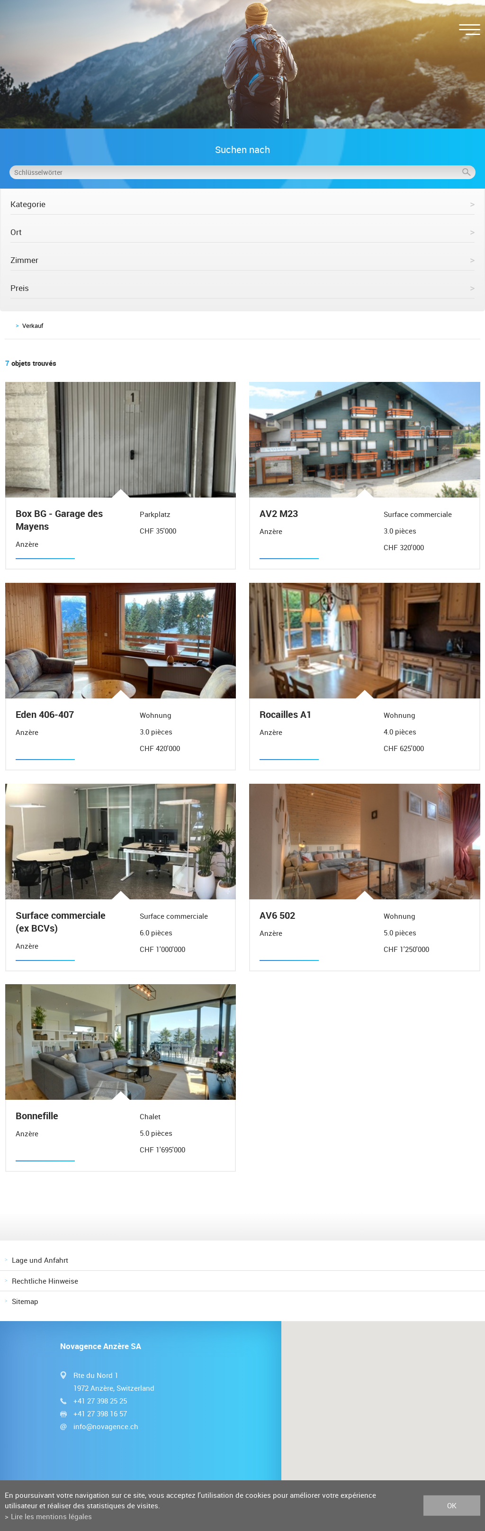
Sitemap (25, 1301)
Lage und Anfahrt (40, 1260)
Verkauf (32, 325)
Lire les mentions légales (51, 1516)
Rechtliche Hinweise (45, 1281)
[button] (383, 1410)
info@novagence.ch (105, 1426)
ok (452, 1505)
